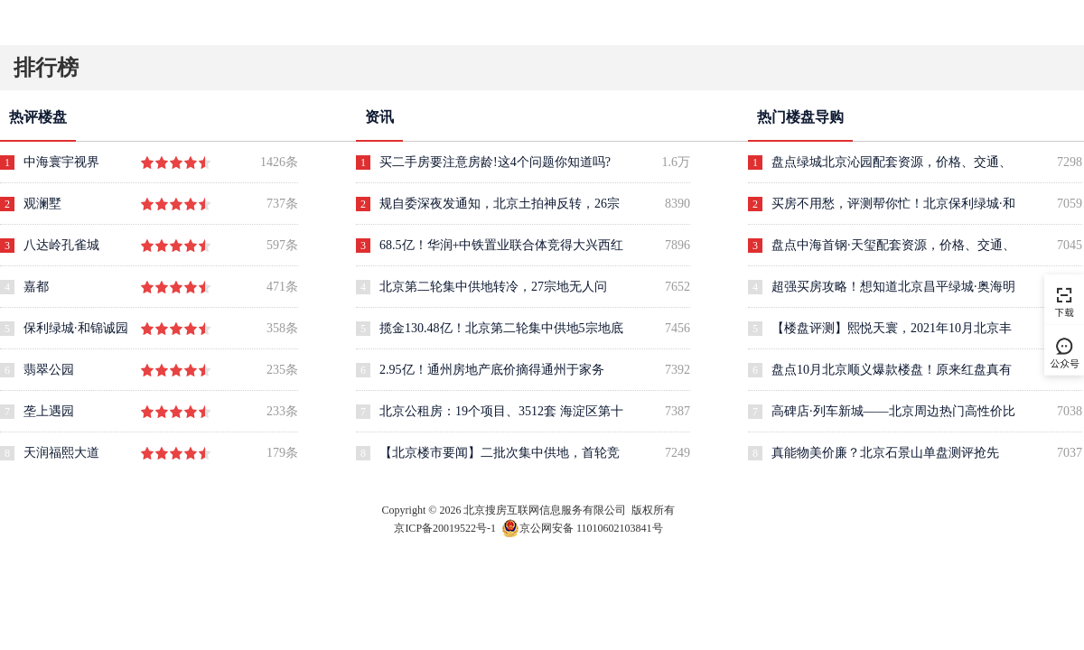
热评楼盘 (38, 117)
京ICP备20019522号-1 (445, 528)
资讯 (379, 117)
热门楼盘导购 (800, 117)
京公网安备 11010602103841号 (582, 526)
